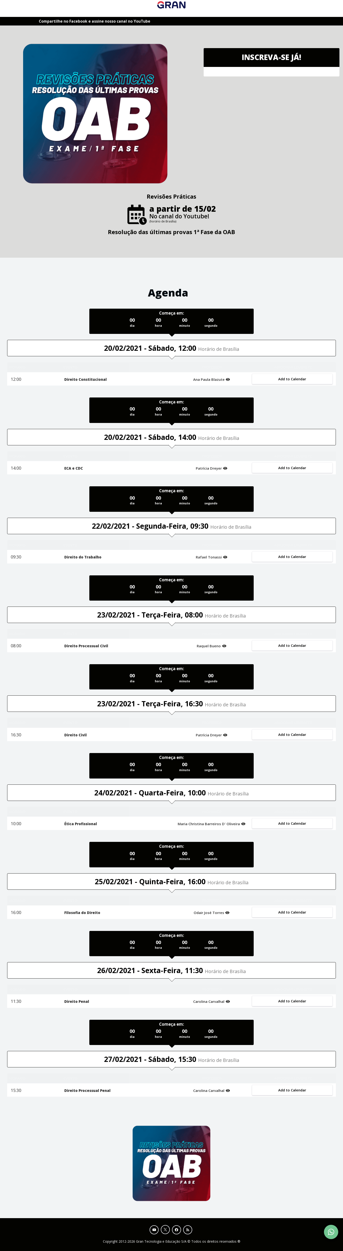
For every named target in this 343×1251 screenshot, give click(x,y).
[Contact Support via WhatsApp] (331, 1232)
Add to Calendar (292, 379)
